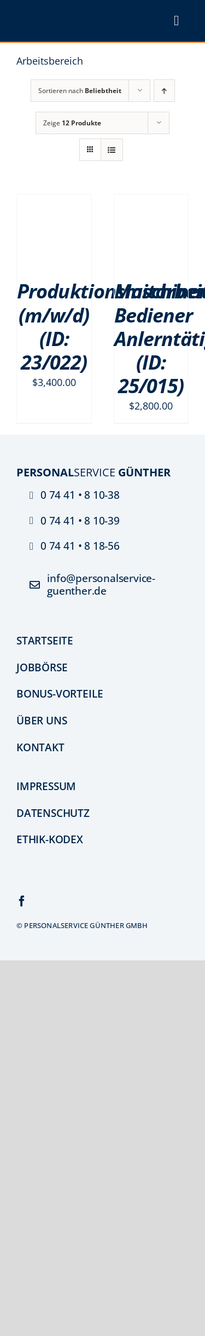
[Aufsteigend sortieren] (164, 90)
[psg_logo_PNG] (57, 13)
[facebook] (21, 901)
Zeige (72, 123)
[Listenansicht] (111, 149)
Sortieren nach (79, 90)
